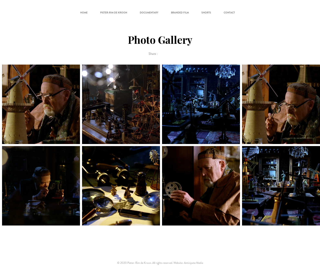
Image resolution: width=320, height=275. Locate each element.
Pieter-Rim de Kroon (113, 12)
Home (84, 12)
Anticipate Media (193, 263)
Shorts (206, 12)
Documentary (149, 12)
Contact (229, 12)
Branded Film (180, 12)
